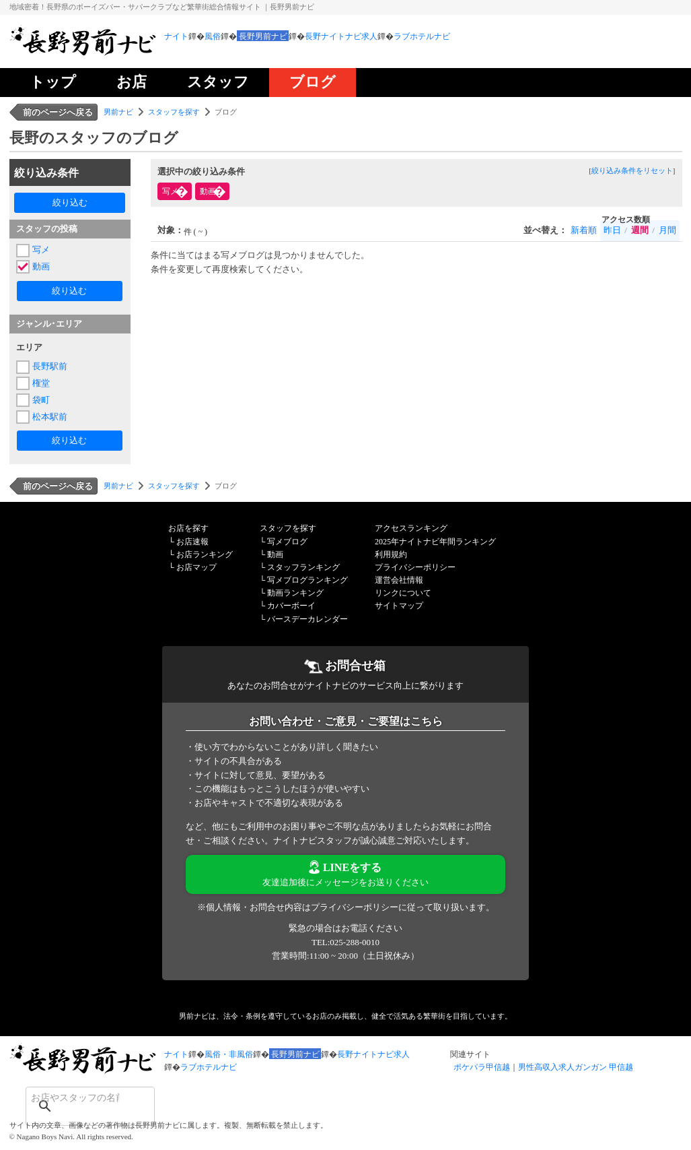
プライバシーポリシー (415, 567)
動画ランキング (295, 593)
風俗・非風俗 (229, 1054)
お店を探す (188, 528)
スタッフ (218, 81)
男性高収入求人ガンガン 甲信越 (575, 1067)
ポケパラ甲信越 (481, 1067)
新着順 (584, 230)
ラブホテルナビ (422, 36)
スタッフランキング (303, 567)
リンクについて (403, 593)
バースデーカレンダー (307, 619)
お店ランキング (204, 554)
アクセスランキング (411, 528)
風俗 (213, 36)
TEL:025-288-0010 (345, 942)
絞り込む (69, 202)
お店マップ (196, 567)
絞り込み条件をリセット (632, 170)
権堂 (41, 383)
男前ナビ (118, 112)
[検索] (72, 1097)
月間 (667, 230)
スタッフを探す (174, 112)
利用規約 (391, 554)
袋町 (41, 400)
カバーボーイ (291, 605)
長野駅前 (49, 366)
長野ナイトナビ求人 (341, 36)
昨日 (612, 230)
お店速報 (192, 541)
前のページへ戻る (58, 112)
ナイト (176, 36)
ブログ (312, 81)
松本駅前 (49, 417)
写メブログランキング (307, 580)
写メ (41, 250)
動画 (41, 266)
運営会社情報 (399, 580)
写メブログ (287, 541)
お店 (131, 81)
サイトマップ (399, 605)
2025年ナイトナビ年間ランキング (435, 541)
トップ (53, 81)
